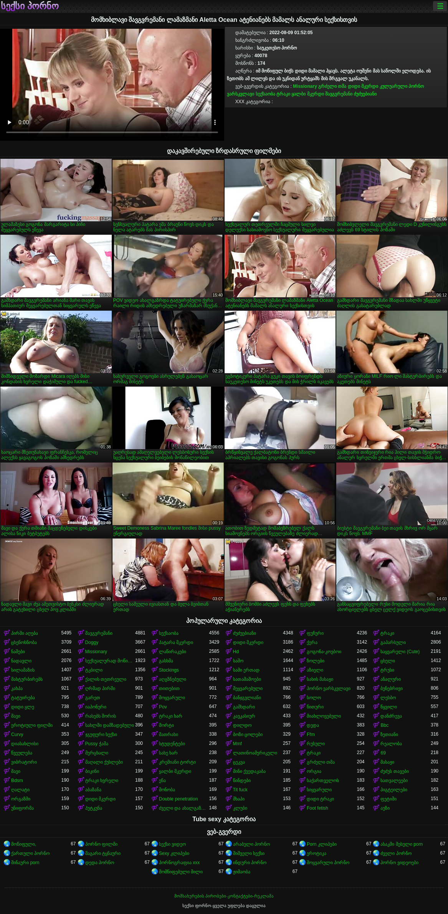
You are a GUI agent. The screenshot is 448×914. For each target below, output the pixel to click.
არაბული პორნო (251, 844)
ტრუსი (387, 670)
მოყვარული (172, 697)
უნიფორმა (22, 808)
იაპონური (95, 707)
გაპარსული (393, 642)
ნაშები (18, 651)
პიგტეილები (393, 789)
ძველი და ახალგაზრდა (184, 808)
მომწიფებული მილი (181, 871)
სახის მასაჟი (320, 679)
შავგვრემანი (338, 94)
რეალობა (391, 743)
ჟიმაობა (241, 871)
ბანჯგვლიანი (247, 697)
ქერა (312, 642)
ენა (162, 780)
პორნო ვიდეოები (399, 862)
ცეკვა (239, 762)
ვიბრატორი (24, 762)
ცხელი (387, 661)
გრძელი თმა (332, 86)
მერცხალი (96, 753)
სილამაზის (23, 670)
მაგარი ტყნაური (103, 853)
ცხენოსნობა (24, 642)
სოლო (314, 697)
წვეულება (21, 753)
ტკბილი (93, 670)
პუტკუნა (93, 808)
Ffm (311, 734)
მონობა (167, 789)
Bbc (384, 725)
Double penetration (178, 799)
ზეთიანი (389, 734)
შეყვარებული (248, 688)
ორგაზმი (20, 799)
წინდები (242, 780)
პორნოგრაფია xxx (179, 862)
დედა (313, 725)
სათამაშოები (247, 679)
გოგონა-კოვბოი (324, 651)
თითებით (169, 688)
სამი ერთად (246, 670)
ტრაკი (283, 94)
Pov (163, 707)
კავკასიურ (244, 716)
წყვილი (388, 707)
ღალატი (20, 789)
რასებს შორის (100, 716)
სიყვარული (319, 789)
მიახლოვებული (324, 716)
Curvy (17, 734)
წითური (315, 707)
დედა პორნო (99, 862)
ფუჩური (315, 633)
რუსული (316, 743)
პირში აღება (24, 633)
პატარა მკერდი (176, 642)
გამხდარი (244, 707)
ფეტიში (388, 799)
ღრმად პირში (100, 688)
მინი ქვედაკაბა (249, 771)
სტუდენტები (172, 743)
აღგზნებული (172, 679)
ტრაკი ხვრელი (101, 780)
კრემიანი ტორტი (177, 762)
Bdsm (17, 780)
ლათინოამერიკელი (255, 753)
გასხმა (166, 661)
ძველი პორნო (395, 853)
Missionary (305, 86)
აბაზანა (93, 789)
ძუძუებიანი (365, 94)
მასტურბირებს (27, 679)
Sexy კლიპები (174, 853)
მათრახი (168, 734)
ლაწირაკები (172, 651)
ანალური (390, 679)
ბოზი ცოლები (248, 734)
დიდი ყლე (22, 707)
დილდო (242, 725)
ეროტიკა (316, 853)
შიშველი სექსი (249, 853)
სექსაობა (265, 94)
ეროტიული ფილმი (32, 725)
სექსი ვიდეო (172, 844)
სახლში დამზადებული (109, 725)
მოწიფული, (23, 844)
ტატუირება (23, 697)
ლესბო (388, 697)
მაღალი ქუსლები (104, 762)
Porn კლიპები (322, 844)
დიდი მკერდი (363, 86)
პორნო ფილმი (101, 844)
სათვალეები (394, 780)
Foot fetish (317, 808)
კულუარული (393, 86)
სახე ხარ (168, 753)
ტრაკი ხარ (170, 716)
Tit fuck (240, 789)
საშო (238, 661)
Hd (236, 651)
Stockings (169, 670)
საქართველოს (323, 780)
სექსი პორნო (30, 6)
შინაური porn (25, 862)
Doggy (92, 642)
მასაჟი (387, 762)
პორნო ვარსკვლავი (328, 688)
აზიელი (315, 670)
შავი (15, 716)
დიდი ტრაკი (320, 799)
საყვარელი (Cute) (400, 651)
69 (382, 753)
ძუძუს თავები (394, 771)
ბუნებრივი (391, 688)
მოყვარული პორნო (328, 862)
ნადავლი (21, 661)
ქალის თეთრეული (105, 679)
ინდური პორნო (249, 862)
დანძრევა (391, 716)
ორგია (314, 771)
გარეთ (92, 697)
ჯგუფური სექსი (101, 734)
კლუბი (240, 808)
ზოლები (315, 661)
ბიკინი (92, 771)
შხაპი (239, 799)
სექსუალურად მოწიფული (110, 661)
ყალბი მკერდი (307, 94)
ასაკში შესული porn (401, 844)
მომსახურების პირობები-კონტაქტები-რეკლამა (223, 896)
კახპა (17, 688)
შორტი (166, 725)
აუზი (385, 808)
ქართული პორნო (30, 853)
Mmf (237, 743)
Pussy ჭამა (96, 743)
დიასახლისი (24, 743)
